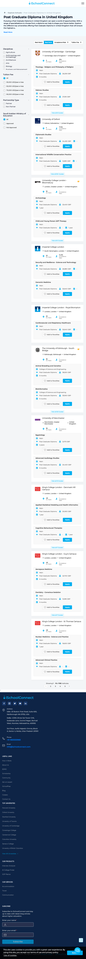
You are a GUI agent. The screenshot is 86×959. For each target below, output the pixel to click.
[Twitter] (15, 703)
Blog (3, 790)
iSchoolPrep (6, 786)
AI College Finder (8, 870)
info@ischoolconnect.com (18, 747)
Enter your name (9, 920)
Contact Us (6, 799)
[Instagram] (9, 703)
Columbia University (9, 839)
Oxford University (8, 812)
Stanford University (9, 817)
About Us (5, 765)
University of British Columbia (12, 848)
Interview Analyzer (8, 866)
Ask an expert (7, 782)
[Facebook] (4, 703)
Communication (8, 895)
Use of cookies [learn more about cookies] (10, 955)
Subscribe (18, 942)
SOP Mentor (6, 874)
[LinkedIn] (25, 703)
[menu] (82, 3)
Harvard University (8, 808)
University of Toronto (9, 821)
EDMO (4, 769)
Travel (4, 891)
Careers (5, 795)
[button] (77, 950)
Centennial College (9, 835)
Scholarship (6, 773)
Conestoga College (9, 830)
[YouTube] (20, 703)
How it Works (6, 761)
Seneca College (8, 844)
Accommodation (8, 886)
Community (6, 778)
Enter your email (9, 930)
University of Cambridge (10, 826)
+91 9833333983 (14, 740)
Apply (67, 82)
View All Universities (10, 854)
